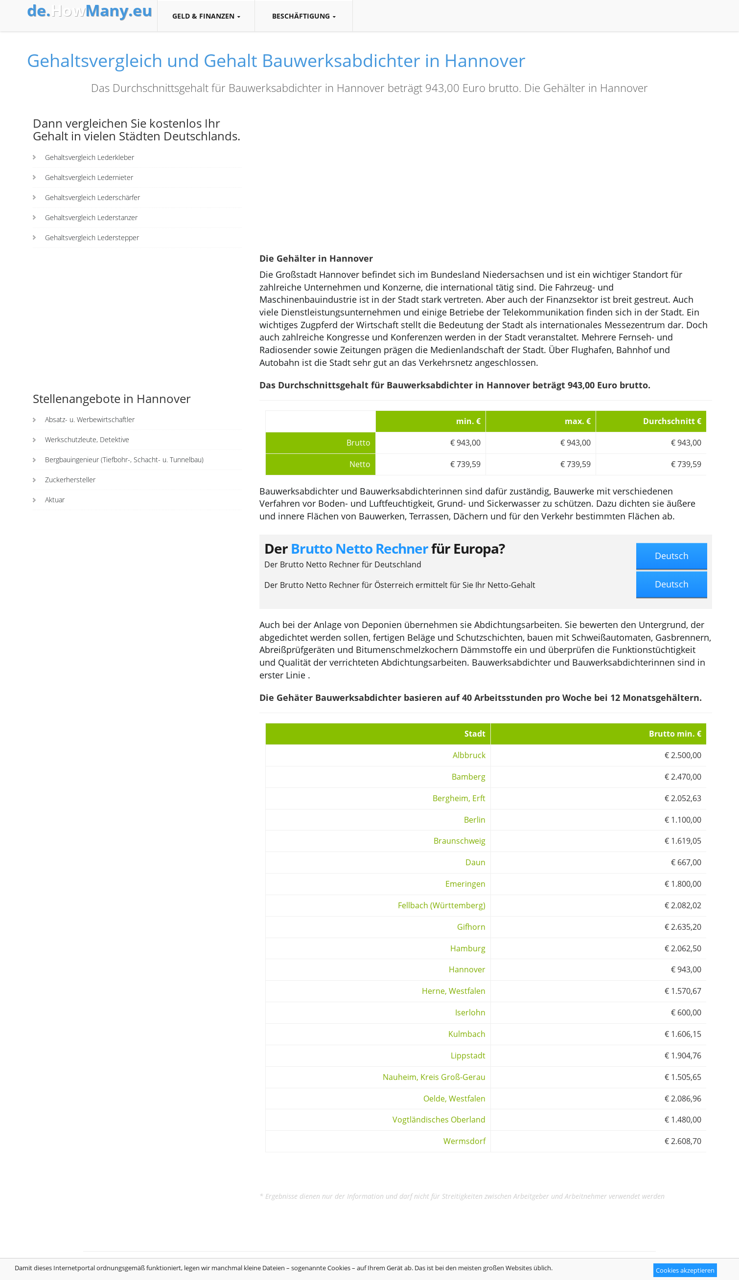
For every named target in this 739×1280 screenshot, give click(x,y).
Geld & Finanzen (206, 16)
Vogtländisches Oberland (439, 1119)
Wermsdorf (464, 1141)
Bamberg (468, 776)
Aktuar (55, 499)
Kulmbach (466, 1034)
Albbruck (469, 755)
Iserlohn (470, 1012)
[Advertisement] (137, 319)
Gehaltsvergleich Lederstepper (92, 237)
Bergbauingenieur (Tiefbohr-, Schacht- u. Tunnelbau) (124, 459)
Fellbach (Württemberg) (441, 905)
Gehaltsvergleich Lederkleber (89, 157)
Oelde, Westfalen (454, 1098)
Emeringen (465, 883)
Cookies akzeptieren (685, 1270)
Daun (475, 862)
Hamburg (467, 948)
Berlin (474, 819)
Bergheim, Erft (459, 798)
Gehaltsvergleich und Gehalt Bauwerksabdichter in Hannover (276, 60)
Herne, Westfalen (453, 991)
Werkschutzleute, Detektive (87, 439)
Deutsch (672, 555)
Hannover (467, 969)
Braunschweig (459, 840)
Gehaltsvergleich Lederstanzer (91, 217)
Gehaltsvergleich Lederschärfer (92, 197)
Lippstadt (468, 1055)
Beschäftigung (303, 16)
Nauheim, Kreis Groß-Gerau (434, 1077)
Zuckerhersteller (70, 479)
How (89, 10)
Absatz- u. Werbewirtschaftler (90, 419)
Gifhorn (471, 926)
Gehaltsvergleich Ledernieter (89, 177)
